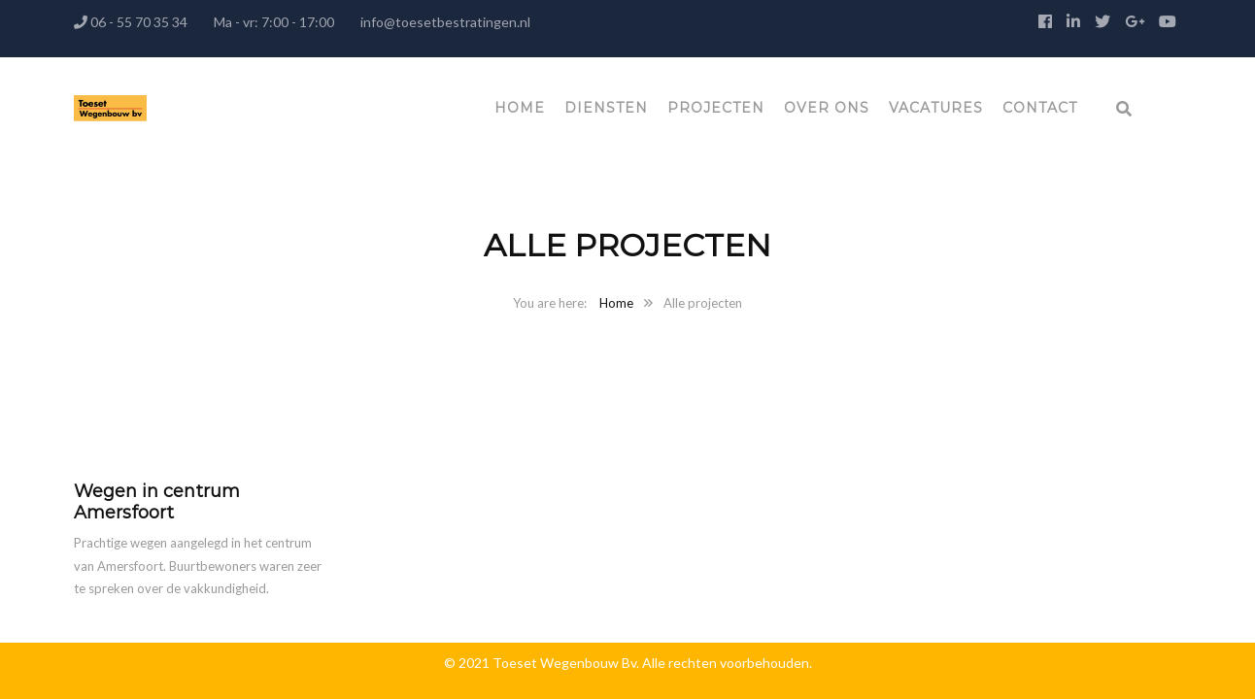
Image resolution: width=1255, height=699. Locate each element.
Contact (1039, 107)
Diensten (606, 107)
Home (519, 107)
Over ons (826, 107)
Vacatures (936, 107)
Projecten (715, 107)
